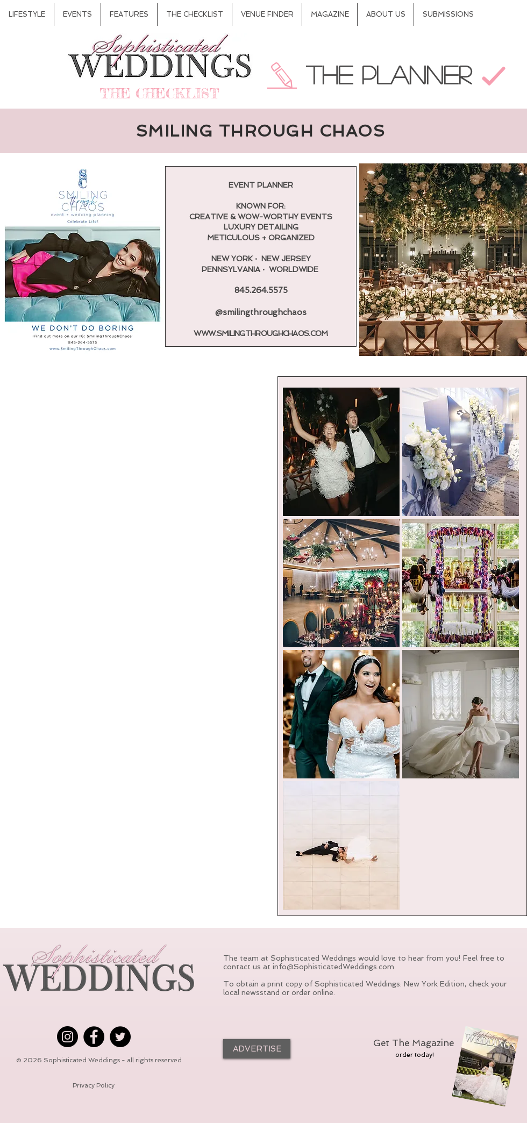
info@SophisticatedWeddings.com (333, 966)
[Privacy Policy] (93, 1086)
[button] (341, 452)
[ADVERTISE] (256, 1048)
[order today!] (414, 1054)
